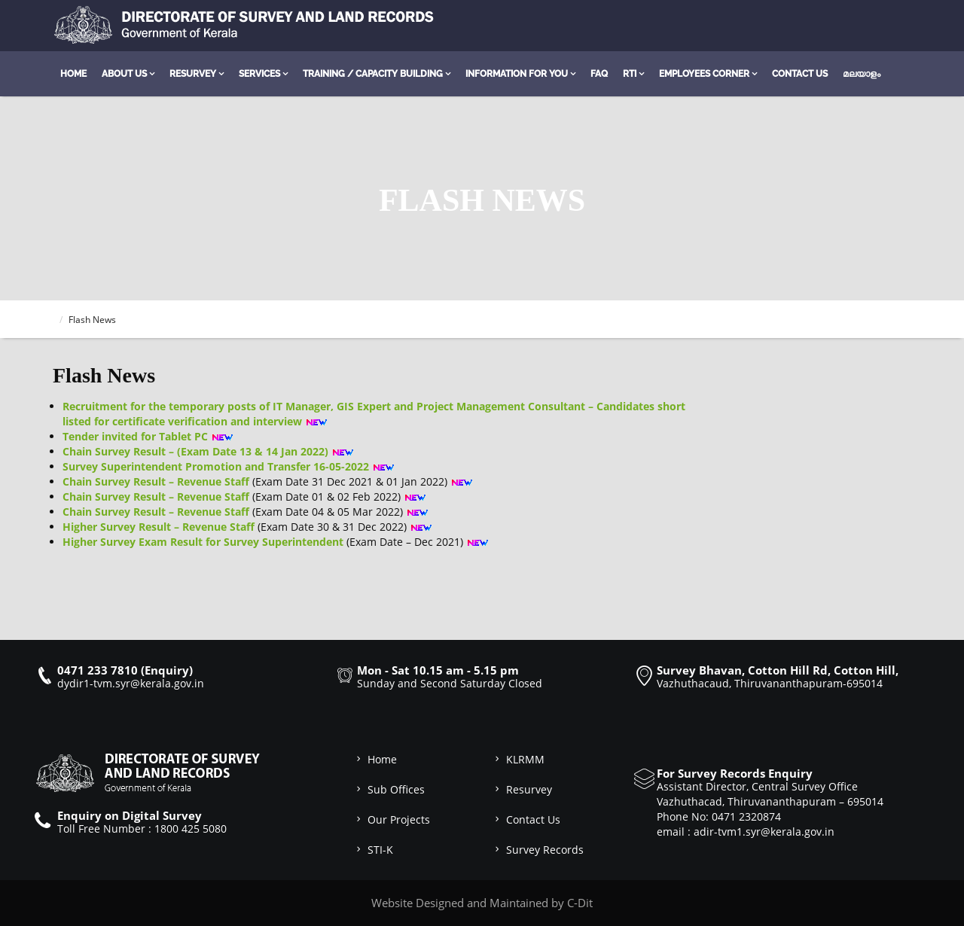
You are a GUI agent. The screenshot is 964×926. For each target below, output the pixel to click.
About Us (124, 74)
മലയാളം (861, 74)
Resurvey (192, 74)
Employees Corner (704, 74)
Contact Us (800, 74)
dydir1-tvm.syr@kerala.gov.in (130, 683)
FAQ (599, 74)
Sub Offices (389, 789)
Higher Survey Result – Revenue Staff (159, 526)
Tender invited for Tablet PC (135, 436)
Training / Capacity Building (373, 74)
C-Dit (580, 902)
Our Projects (391, 819)
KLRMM (518, 759)
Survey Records (538, 849)
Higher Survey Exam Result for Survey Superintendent (203, 542)
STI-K (373, 849)
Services (259, 74)
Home (73, 74)
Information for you (516, 74)
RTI (629, 74)
